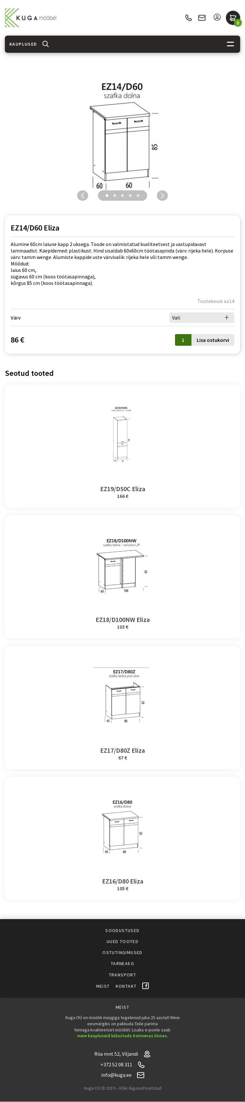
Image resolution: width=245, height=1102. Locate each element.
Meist (103, 986)
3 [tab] (122, 195)
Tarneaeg (122, 963)
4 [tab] (130, 195)
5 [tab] (138, 195)
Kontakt (126, 986)
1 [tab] (107, 195)
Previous (82, 195)
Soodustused (122, 930)
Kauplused (23, 44)
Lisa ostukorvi (213, 340)
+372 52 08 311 (188, 18)
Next (162, 195)
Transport (122, 975)
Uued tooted (122, 941)
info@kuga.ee (201, 18)
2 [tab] (114, 195)
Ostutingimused (122, 952)
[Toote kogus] (183, 340)
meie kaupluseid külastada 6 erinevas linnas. (122, 1036)
